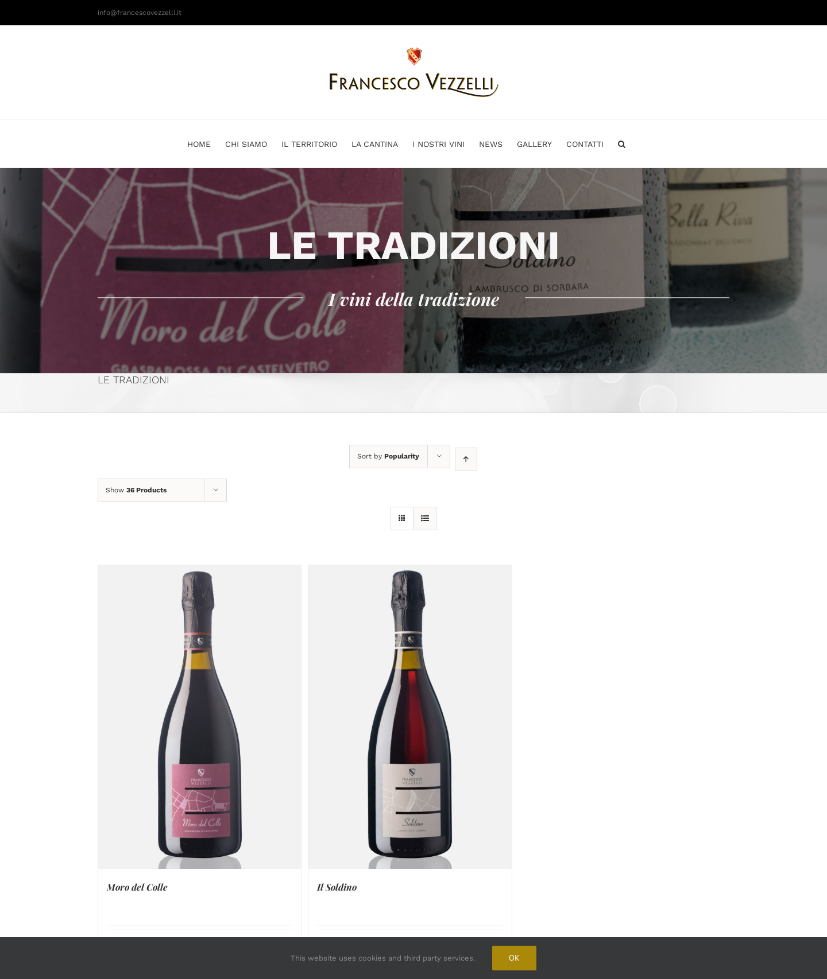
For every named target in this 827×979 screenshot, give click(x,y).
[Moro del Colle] (199, 717)
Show (136, 490)
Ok (514, 958)
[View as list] (424, 518)
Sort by (388, 456)
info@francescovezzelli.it (139, 13)
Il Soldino (337, 887)
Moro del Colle (137, 887)
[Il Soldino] (409, 717)
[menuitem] (206, 143)
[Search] (621, 143)
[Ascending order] (466, 459)
